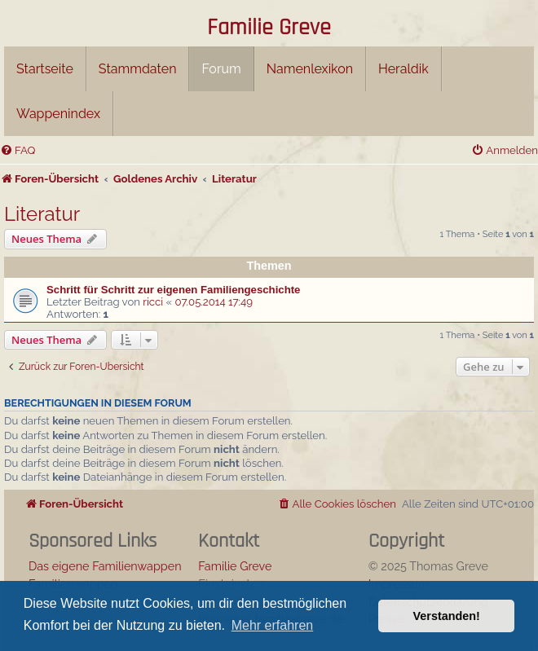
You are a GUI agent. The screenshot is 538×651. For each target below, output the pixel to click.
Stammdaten (138, 69)
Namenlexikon (310, 69)
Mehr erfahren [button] (273, 625)
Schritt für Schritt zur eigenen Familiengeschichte (173, 290)
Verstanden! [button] (446, 615)
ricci (153, 302)
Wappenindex (58, 113)
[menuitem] (17, 150)
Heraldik (403, 69)
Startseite (44, 69)
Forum (220, 69)
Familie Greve (269, 28)
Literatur (42, 214)
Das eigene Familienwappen (105, 566)
